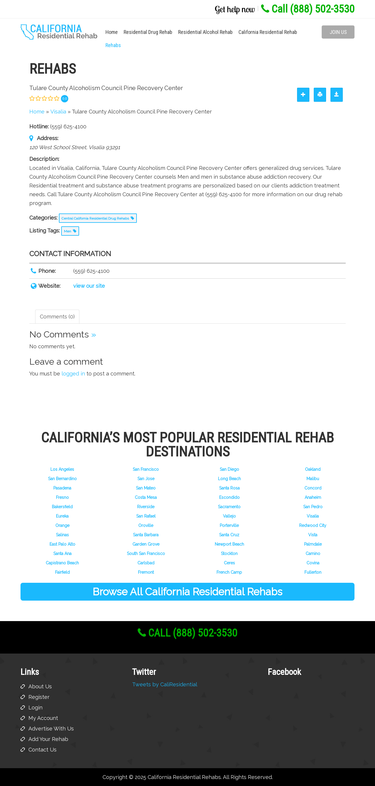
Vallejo (229, 516)
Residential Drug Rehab (148, 32)
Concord (312, 488)
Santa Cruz (229, 534)
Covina (312, 563)
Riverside (145, 506)
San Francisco (146, 469)
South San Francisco (146, 553)
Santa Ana (62, 553)
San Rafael (146, 516)
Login (35, 707)
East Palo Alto (62, 544)
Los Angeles (62, 469)
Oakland (313, 469)
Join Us (338, 32)
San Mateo (146, 488)
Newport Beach (229, 544)
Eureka (62, 516)
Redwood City (312, 525)
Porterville (229, 525)
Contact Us (42, 750)
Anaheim (313, 497)
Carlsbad (145, 563)
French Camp (229, 572)
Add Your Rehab (48, 739)
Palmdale (313, 544)
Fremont (146, 572)
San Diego (229, 469)
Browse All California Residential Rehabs (187, 592)
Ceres (229, 563)
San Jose (145, 478)
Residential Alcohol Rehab (205, 32)
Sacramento (229, 506)
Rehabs (113, 45)
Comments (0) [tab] (57, 316)
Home (111, 32)
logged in (73, 373)
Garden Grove (145, 544)
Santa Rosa (229, 488)
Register (39, 697)
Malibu (312, 478)
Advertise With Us (51, 728)
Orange (62, 525)
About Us (40, 686)
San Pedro (313, 506)
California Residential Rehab (267, 32)
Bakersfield (62, 506)
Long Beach (229, 478)
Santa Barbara (145, 534)
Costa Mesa (146, 497)
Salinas (62, 534)
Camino (313, 553)
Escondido (229, 497)
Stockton (229, 553)
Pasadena (62, 488)
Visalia (313, 516)
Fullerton (312, 572)
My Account (43, 718)
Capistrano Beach (62, 563)
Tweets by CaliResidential (164, 684)
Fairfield (62, 572)
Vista (312, 534)
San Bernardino (62, 478)
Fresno (62, 497)
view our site (89, 286)
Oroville (145, 525)
